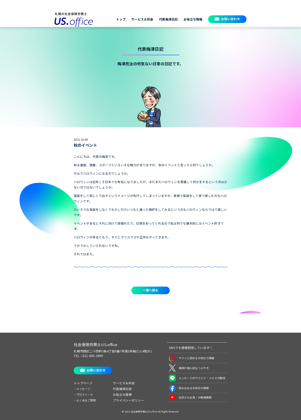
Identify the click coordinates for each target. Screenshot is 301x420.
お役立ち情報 (193, 19)
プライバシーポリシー (128, 400)
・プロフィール (83, 394)
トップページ (83, 383)
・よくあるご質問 (85, 400)
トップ (121, 19)
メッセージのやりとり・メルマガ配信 (197, 378)
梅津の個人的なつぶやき (189, 368)
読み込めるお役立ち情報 (189, 388)
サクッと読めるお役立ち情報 (191, 358)
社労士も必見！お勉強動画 (190, 397)
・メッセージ (82, 389)
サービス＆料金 (142, 19)
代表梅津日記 (168, 19)
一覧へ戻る (150, 290)
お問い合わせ (230, 19)
